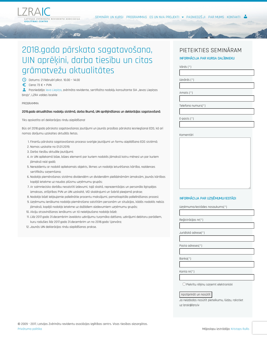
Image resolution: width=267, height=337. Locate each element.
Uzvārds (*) (216, 83)
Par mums (216, 17)
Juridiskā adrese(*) (216, 236)
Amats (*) (216, 96)
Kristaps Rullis (240, 329)
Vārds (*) (216, 70)
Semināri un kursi (109, 17)
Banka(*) (216, 261)
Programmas (136, 17)
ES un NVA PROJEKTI (165, 17)
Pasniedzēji (195, 17)
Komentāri (215, 161)
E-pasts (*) (216, 121)
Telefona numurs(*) (216, 108)
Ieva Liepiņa (54, 90)
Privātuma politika (30, 329)
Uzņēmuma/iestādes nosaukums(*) (216, 210)
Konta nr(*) (216, 274)
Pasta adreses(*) (216, 249)
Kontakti (234, 17)
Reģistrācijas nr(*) (216, 223)
